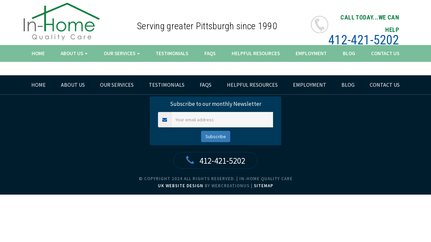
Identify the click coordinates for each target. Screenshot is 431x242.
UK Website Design (180, 186)
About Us (74, 53)
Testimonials (172, 53)
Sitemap (263, 186)
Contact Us (385, 53)
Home (38, 53)
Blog (349, 53)
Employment (311, 53)
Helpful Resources (256, 53)
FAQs (210, 53)
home (38, 84)
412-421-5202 (363, 40)
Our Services (122, 53)
